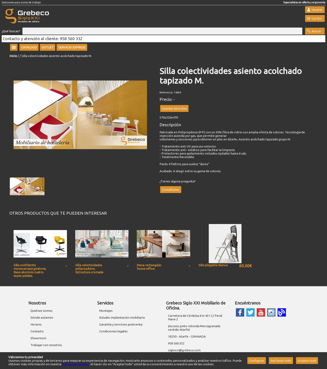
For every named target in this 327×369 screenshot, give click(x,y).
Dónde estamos (41, 317)
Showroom (38, 338)
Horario (36, 324)
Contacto (37, 331)
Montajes (106, 310)
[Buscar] (162, 31)
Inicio (13, 56)
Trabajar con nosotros (46, 345)
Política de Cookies (75, 364)
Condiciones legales (113, 331)
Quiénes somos (41, 310)
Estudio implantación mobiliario (122, 317)
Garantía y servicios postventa (120, 324)
